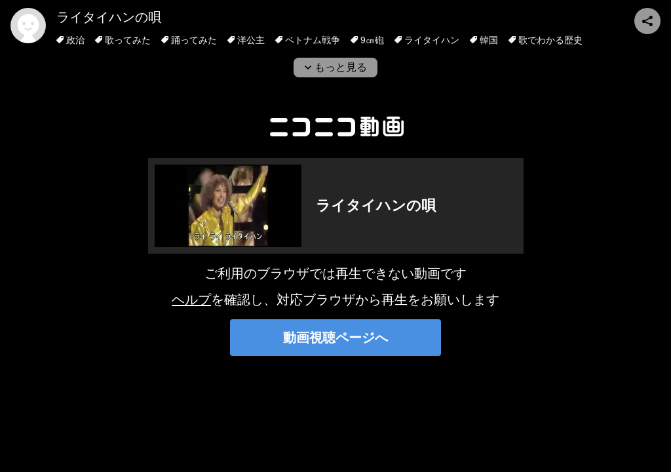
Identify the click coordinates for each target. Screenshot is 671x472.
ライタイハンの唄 (108, 17)
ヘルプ (191, 299)
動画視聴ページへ (335, 337)
